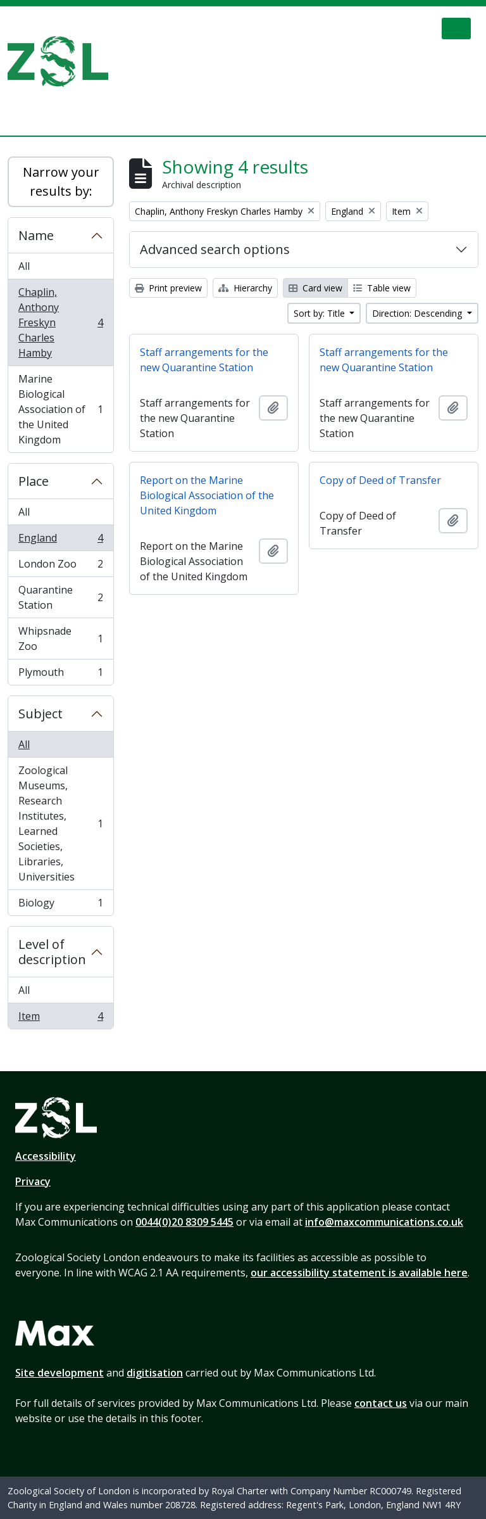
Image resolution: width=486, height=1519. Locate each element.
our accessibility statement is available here (359, 1273)
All (24, 266)
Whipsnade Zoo (60, 638)
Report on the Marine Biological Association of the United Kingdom (207, 495)
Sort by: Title (320, 313)
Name (36, 235)
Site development (59, 1373)
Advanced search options (215, 249)
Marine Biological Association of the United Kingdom (60, 409)
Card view (315, 288)
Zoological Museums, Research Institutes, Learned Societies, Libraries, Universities (60, 823)
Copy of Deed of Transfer (380, 480)
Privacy (33, 1181)
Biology (60, 905)
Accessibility (45, 1156)
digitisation (155, 1373)
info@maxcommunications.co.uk (384, 1222)
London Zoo (60, 566)
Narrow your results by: (61, 181)
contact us (380, 1403)
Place (33, 481)
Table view (382, 288)
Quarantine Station (60, 597)
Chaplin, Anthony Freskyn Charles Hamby (60, 322)
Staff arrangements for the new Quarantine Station (204, 359)
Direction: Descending (418, 313)
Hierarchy (245, 288)
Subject (40, 713)
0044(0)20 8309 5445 (184, 1222)
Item (60, 1018)
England (60, 540)
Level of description (52, 952)
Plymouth (60, 674)
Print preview (168, 288)
